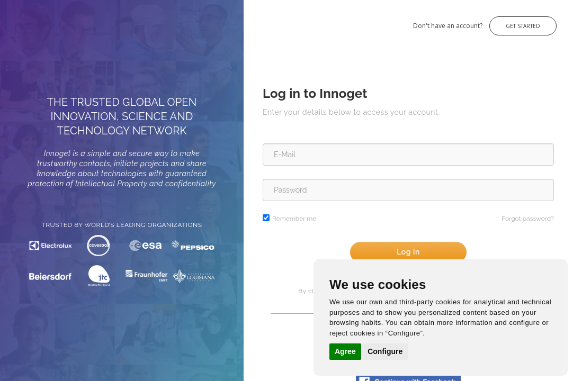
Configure (385, 351)
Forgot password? (528, 218)
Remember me (294, 218)
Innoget (21, 20)
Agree (345, 351)
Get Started (523, 26)
